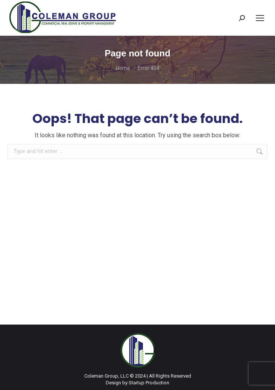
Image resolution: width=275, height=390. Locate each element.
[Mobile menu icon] (259, 18)
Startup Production (149, 382)
